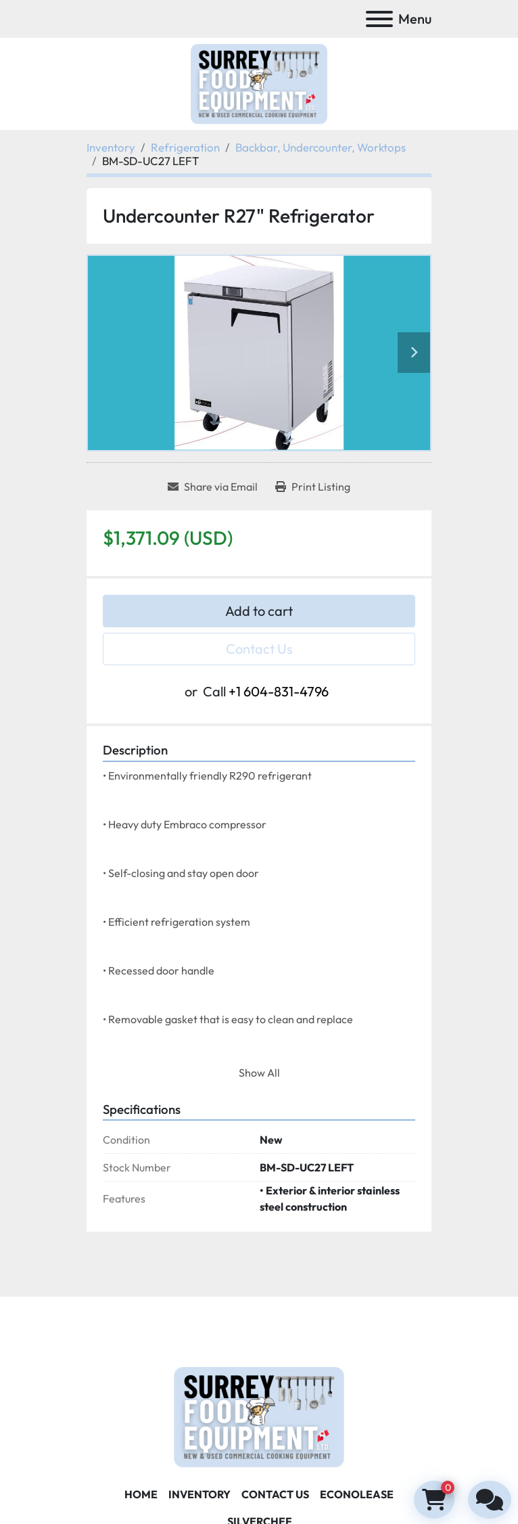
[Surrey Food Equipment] (259, 1415)
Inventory (199, 1494)
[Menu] (379, 19)
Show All (259, 1072)
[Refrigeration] (185, 147)
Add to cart (259, 610)
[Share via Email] (212, 486)
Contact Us (259, 648)
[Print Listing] (312, 486)
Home (141, 1494)
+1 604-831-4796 (279, 691)
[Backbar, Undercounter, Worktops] (320, 147)
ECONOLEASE (357, 1494)
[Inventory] (111, 147)
